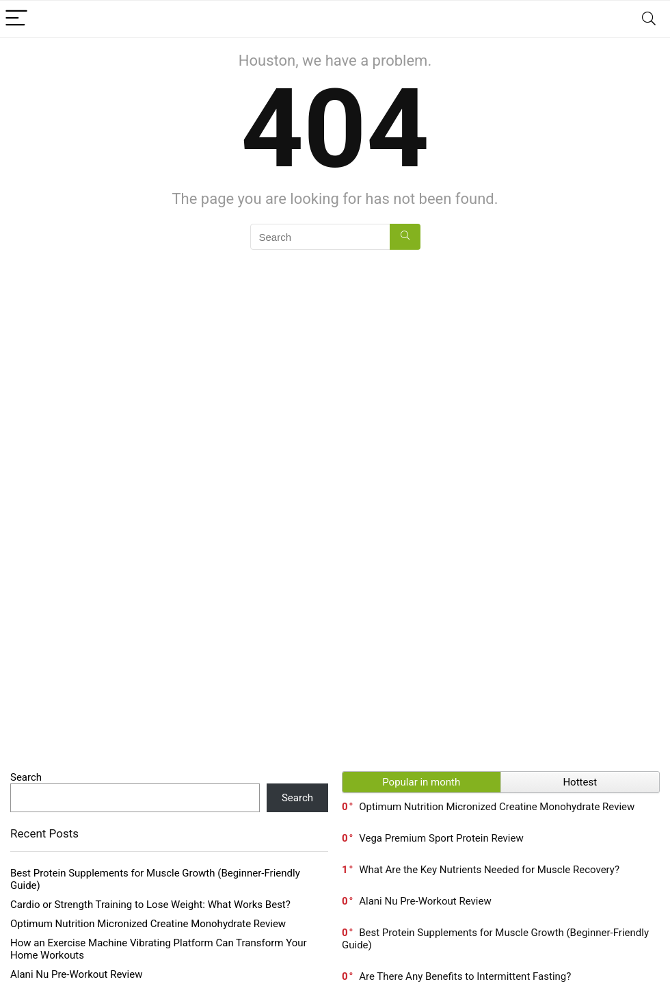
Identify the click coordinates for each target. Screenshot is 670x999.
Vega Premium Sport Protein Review (441, 838)
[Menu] (16, 19)
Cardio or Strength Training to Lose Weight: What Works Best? (150, 904)
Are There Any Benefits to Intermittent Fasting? (465, 976)
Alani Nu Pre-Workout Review (76, 974)
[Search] (648, 19)
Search (26, 777)
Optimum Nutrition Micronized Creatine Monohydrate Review (148, 924)
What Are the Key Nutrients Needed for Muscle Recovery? (489, 870)
